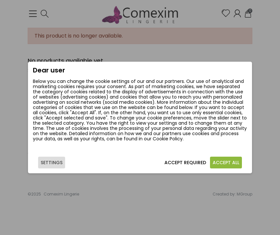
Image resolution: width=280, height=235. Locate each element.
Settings (52, 162)
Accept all (226, 162)
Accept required (185, 162)
